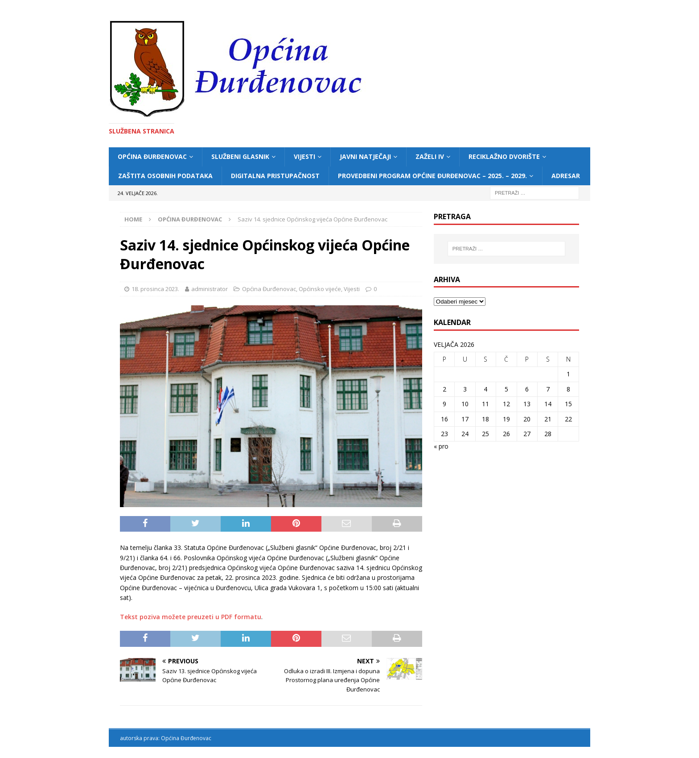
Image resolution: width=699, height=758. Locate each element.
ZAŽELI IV (429, 156)
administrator (209, 289)
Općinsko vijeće (320, 289)
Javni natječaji (365, 156)
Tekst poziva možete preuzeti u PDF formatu (190, 616)
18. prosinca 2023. (155, 289)
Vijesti (304, 156)
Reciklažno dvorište (504, 156)
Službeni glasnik (240, 156)
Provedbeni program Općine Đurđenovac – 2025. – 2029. (432, 175)
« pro (441, 446)
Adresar (565, 175)
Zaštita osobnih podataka (165, 175)
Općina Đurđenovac (152, 156)
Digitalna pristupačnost (275, 175)
